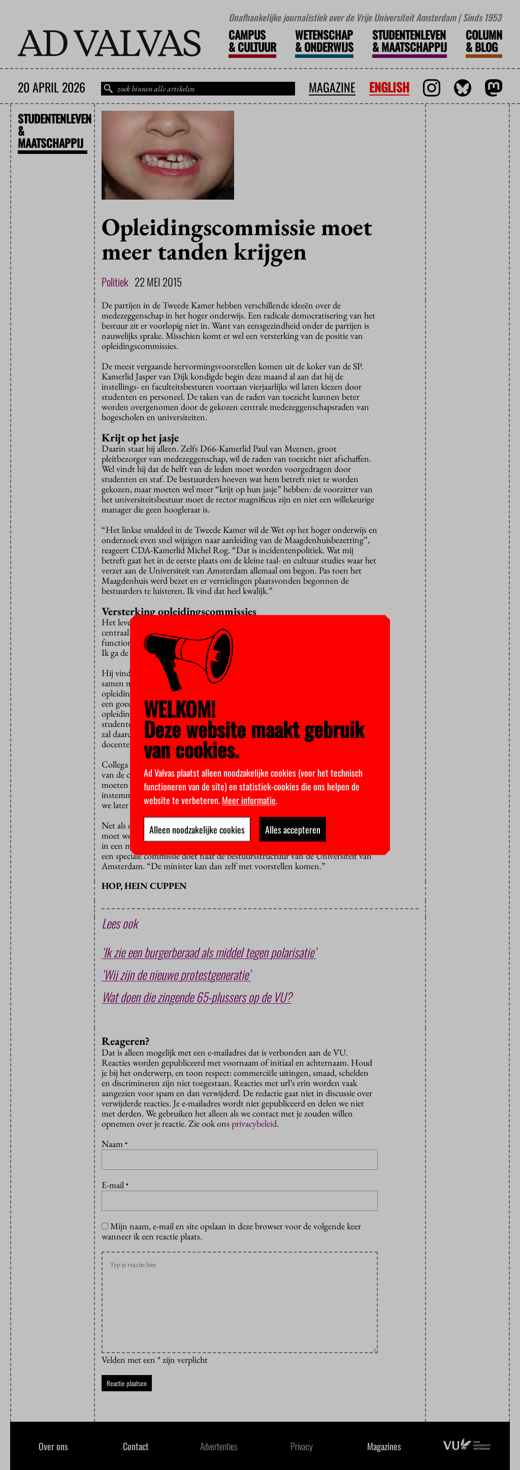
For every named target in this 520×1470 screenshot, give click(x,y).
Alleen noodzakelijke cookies (197, 829)
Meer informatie (249, 800)
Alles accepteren (292, 829)
